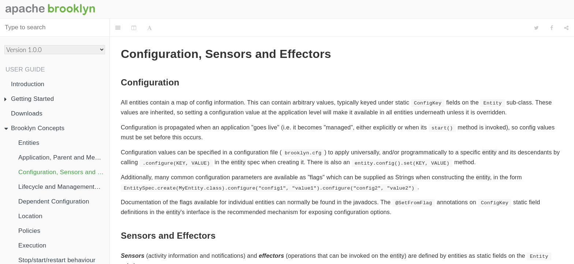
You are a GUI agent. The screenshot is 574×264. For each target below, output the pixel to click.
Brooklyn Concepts (34, 128)
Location (30, 216)
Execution (32, 245)
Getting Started (29, 98)
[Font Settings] (149, 28)
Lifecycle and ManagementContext (63, 186)
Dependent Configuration (53, 201)
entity (489, 134)
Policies (29, 230)
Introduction (27, 84)
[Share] (566, 28)
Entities (28, 142)
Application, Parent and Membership (63, 157)
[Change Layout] (134, 28)
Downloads (26, 113)
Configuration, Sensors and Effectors (63, 172)
